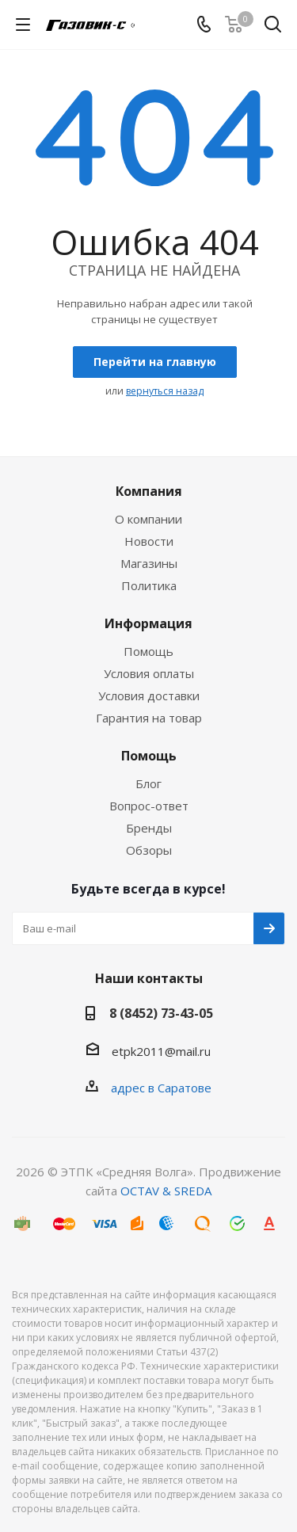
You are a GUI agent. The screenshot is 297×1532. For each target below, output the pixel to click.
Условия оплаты (149, 673)
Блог (148, 783)
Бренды (149, 828)
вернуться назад (165, 391)
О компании (148, 519)
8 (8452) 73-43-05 (161, 1013)
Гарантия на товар (149, 718)
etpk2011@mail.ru (161, 1051)
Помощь (148, 651)
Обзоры (149, 850)
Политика (149, 585)
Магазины (148, 563)
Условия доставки (149, 695)
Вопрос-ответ (148, 806)
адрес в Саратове (161, 1088)
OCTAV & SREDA (165, 1191)
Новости (148, 541)
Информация (148, 623)
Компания (149, 491)
